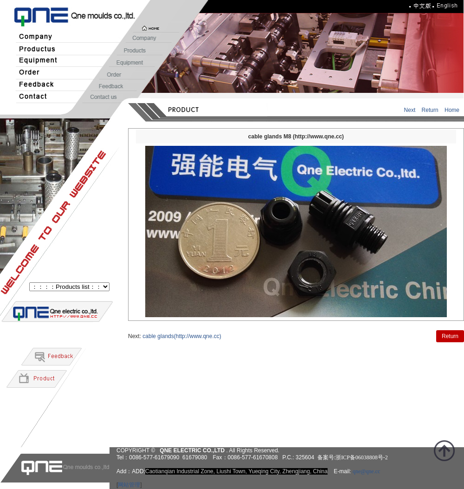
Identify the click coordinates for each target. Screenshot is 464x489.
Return (430, 110)
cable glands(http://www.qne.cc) (181, 336)
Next (410, 110)
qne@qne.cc (366, 471)
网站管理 (129, 485)
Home (452, 110)
